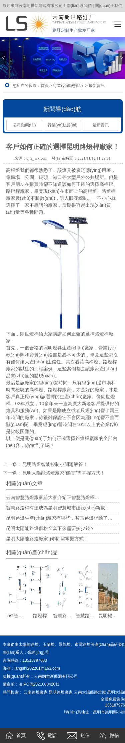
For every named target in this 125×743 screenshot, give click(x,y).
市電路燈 (83, 644)
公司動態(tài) (24, 125)
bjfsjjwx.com (36, 158)
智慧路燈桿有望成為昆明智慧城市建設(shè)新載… (58, 507)
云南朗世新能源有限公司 (56, 676)
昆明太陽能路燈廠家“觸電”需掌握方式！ (47, 538)
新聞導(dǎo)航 (62, 109)
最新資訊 (101, 125)
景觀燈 (65, 644)
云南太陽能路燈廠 (90, 692)
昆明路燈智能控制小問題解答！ (54, 464)
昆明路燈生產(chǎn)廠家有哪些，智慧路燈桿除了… (59, 518)
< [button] (3, 57)
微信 (109, 735)
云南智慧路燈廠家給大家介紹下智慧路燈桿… (52, 497)
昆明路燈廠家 (61, 692)
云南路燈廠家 (36, 692)
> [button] (121, 57)
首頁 (45, 85)
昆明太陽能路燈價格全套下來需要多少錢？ (50, 528)
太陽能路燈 (29, 644)
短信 (78, 735)
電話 (46, 735)
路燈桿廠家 (17, 191)
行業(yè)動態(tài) (68, 85)
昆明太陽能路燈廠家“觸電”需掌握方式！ (63, 473)
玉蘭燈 (49, 644)
